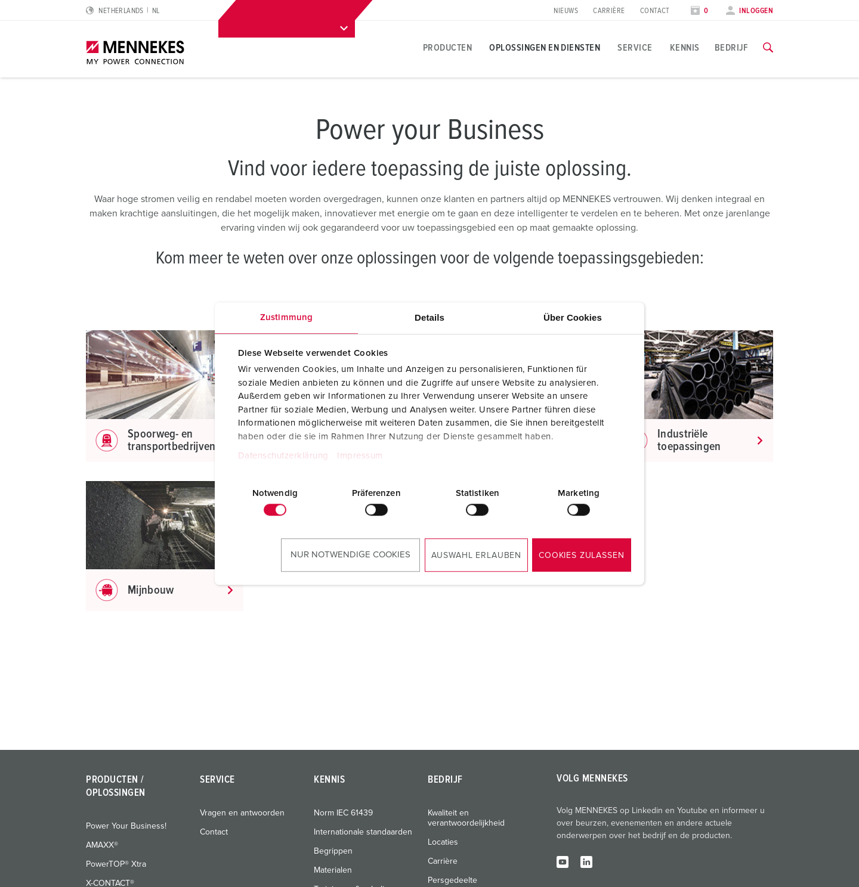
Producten (447, 47)
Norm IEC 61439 (343, 813)
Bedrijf (731, 47)
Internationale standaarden (363, 832)
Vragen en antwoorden (242, 813)
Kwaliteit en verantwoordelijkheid (466, 818)
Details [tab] (429, 317)
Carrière (609, 11)
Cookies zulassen (581, 555)
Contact (655, 11)
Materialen (333, 870)
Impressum (360, 455)
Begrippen (333, 851)
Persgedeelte (452, 880)
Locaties (443, 842)
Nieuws (566, 11)
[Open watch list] (700, 11)
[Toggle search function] (768, 47)
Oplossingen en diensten (544, 47)
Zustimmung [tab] (286, 317)
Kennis (685, 47)
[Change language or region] (123, 11)
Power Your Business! (126, 826)
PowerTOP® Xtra (116, 864)
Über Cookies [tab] (572, 317)
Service (634, 47)
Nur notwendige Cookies (350, 554)
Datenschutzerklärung (283, 455)
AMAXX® (102, 845)
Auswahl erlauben (476, 555)
